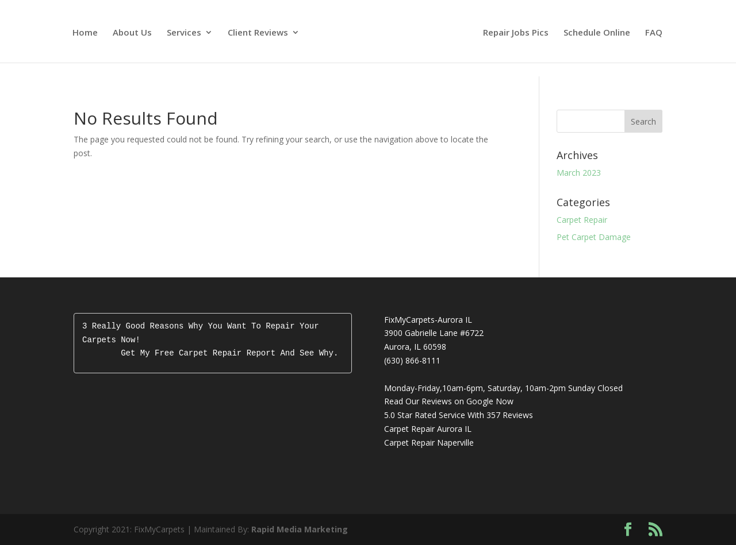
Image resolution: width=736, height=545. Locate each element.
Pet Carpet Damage (594, 236)
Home (85, 33)
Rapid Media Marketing (299, 529)
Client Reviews (258, 33)
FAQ (653, 33)
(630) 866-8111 (412, 360)
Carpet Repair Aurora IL (427, 428)
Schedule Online (597, 33)
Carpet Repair (582, 219)
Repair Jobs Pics (516, 33)
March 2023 (579, 172)
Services (184, 33)
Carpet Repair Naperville (429, 442)
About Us (132, 33)
